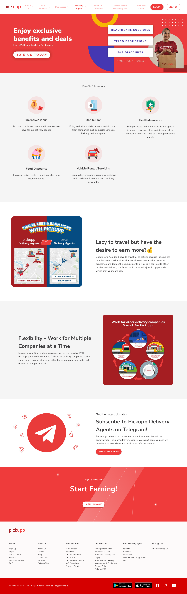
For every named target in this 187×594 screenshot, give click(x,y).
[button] (30, 7)
